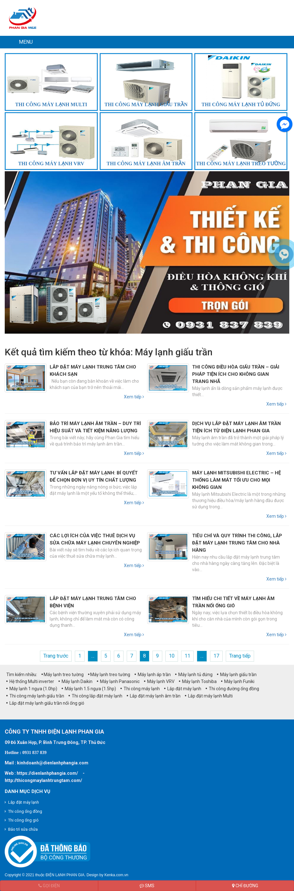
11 (187, 656)
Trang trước (55, 656)
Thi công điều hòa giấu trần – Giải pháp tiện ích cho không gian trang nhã (235, 374)
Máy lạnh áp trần (153, 674)
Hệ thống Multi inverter (30, 681)
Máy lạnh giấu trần (237, 674)
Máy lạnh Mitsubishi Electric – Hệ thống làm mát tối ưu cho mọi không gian (236, 480)
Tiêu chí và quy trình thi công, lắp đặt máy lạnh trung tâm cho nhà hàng (237, 543)
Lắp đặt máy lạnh (182, 688)
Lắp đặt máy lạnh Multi (209, 695)
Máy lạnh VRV (159, 681)
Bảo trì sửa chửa (23, 829)
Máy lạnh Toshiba (198, 681)
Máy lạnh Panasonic (118, 681)
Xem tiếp (134, 396)
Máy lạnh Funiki (237, 681)
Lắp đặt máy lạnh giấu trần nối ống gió (45, 703)
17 (216, 656)
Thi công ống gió (23, 820)
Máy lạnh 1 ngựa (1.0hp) (31, 688)
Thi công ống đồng (25, 811)
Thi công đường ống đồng (232, 688)
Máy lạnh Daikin (75, 681)
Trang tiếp (240, 656)
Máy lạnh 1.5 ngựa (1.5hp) (89, 688)
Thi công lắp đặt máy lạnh (95, 695)
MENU (26, 42)
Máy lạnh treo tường (63, 674)
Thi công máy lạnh (140, 688)
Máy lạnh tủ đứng (194, 674)
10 (172, 656)
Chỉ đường (245, 885)
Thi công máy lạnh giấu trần (35, 695)
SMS (147, 885)
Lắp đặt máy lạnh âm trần (153, 695)
